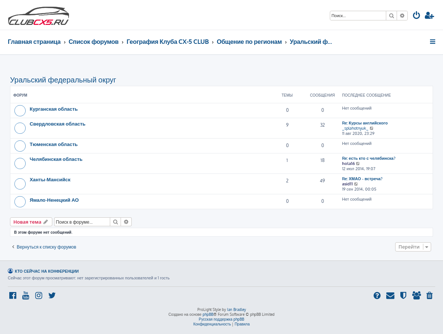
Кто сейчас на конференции (47, 271)
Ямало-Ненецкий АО (54, 200)
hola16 (348, 163)
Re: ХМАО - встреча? (362, 178)
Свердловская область (57, 123)
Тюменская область (54, 144)
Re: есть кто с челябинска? (369, 158)
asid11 (347, 184)
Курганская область (54, 109)
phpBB (208, 314)
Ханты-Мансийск (50, 179)
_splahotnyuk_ (355, 128)
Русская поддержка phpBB (222, 319)
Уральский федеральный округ (63, 79)
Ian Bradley (236, 309)
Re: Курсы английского (365, 123)
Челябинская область (56, 159)
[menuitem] (416, 16)
